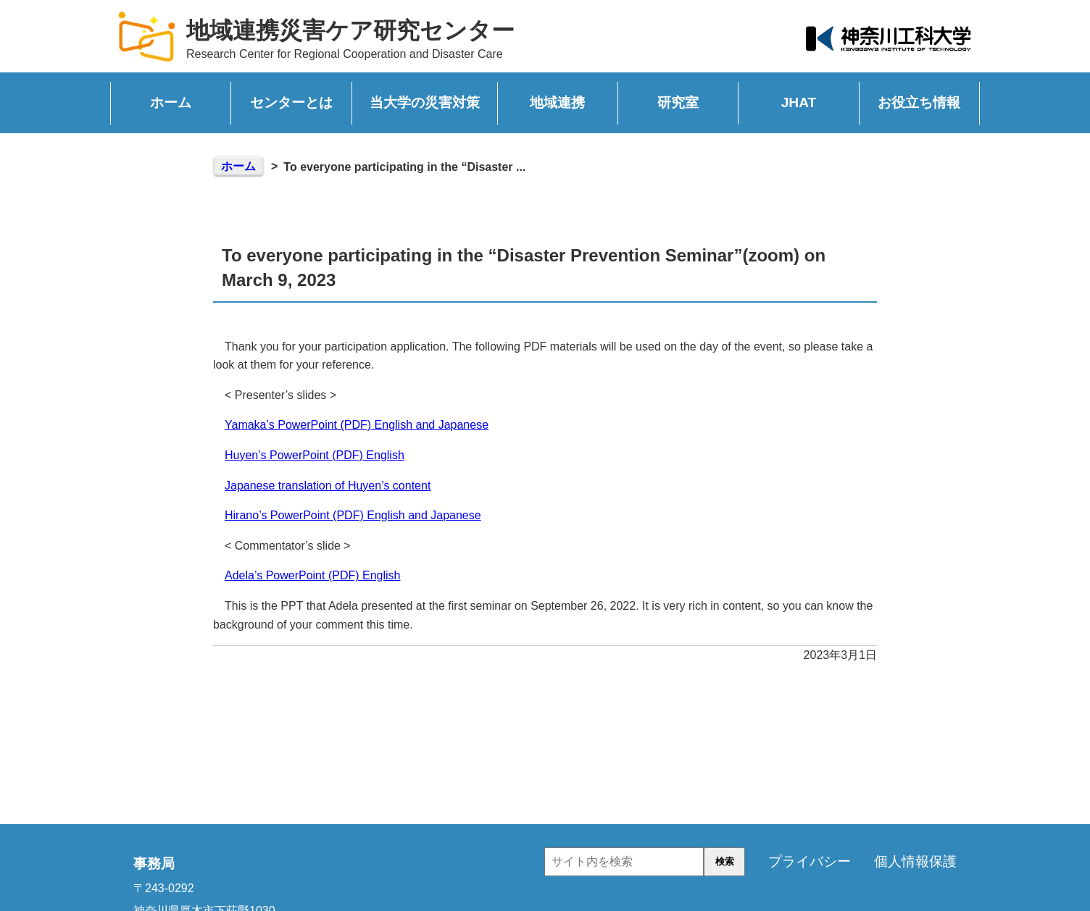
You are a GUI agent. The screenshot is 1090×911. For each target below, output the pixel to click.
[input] (624, 861)
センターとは (291, 102)
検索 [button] (724, 861)
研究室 (678, 102)
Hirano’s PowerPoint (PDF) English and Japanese (353, 515)
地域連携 (557, 102)
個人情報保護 (915, 861)
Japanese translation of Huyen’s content (327, 485)
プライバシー (809, 861)
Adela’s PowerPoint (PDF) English (312, 575)
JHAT (799, 102)
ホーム (170, 102)
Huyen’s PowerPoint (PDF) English (314, 455)
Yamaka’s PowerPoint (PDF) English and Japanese (356, 425)
